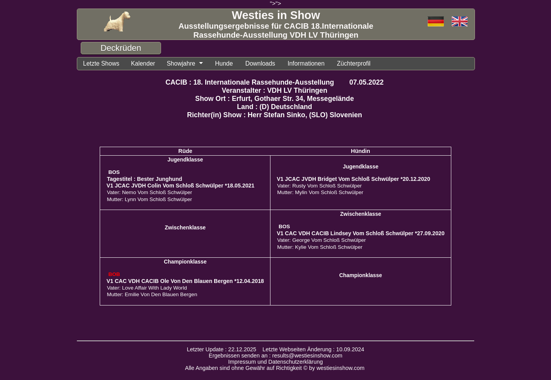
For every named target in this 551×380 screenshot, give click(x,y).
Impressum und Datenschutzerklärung (275, 362)
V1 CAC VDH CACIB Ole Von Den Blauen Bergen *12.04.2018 (185, 281)
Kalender (143, 63)
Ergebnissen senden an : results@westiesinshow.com (276, 355)
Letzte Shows (101, 63)
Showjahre (181, 63)
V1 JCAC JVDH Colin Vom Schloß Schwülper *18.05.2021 (180, 185)
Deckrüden (120, 48)
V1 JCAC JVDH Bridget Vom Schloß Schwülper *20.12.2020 (353, 179)
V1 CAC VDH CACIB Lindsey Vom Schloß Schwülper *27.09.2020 (360, 233)
